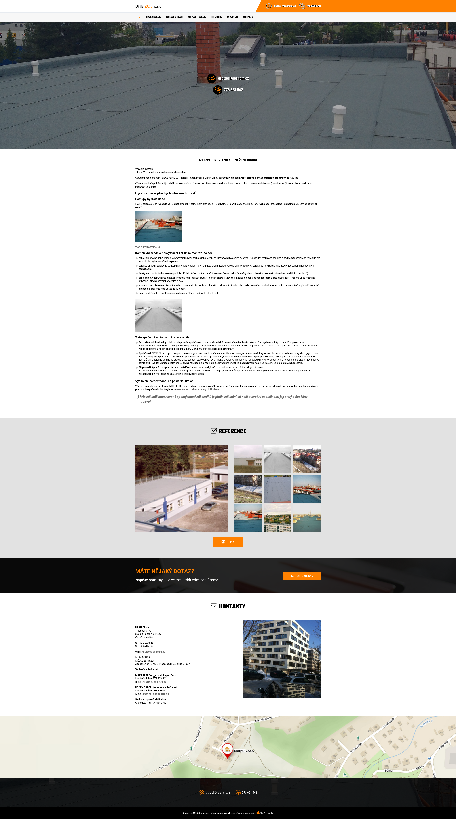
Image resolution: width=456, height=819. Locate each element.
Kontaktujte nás (302, 575)
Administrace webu (246, 813)
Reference (216, 17)
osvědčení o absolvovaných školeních (199, 389)
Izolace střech (174, 17)
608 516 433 (146, 646)
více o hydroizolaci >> (148, 247)
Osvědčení (232, 17)
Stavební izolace (197, 17)
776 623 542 (313, 6)
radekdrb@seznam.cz (156, 693)
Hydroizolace (153, 17)
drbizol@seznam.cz (284, 6)
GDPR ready (266, 813)
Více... (232, 542)
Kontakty (248, 17)
